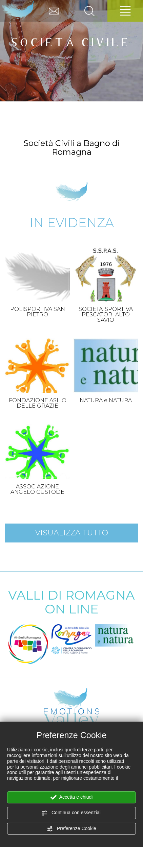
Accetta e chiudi (71, 797)
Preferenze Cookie (71, 829)
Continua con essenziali (71, 813)
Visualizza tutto (71, 532)
